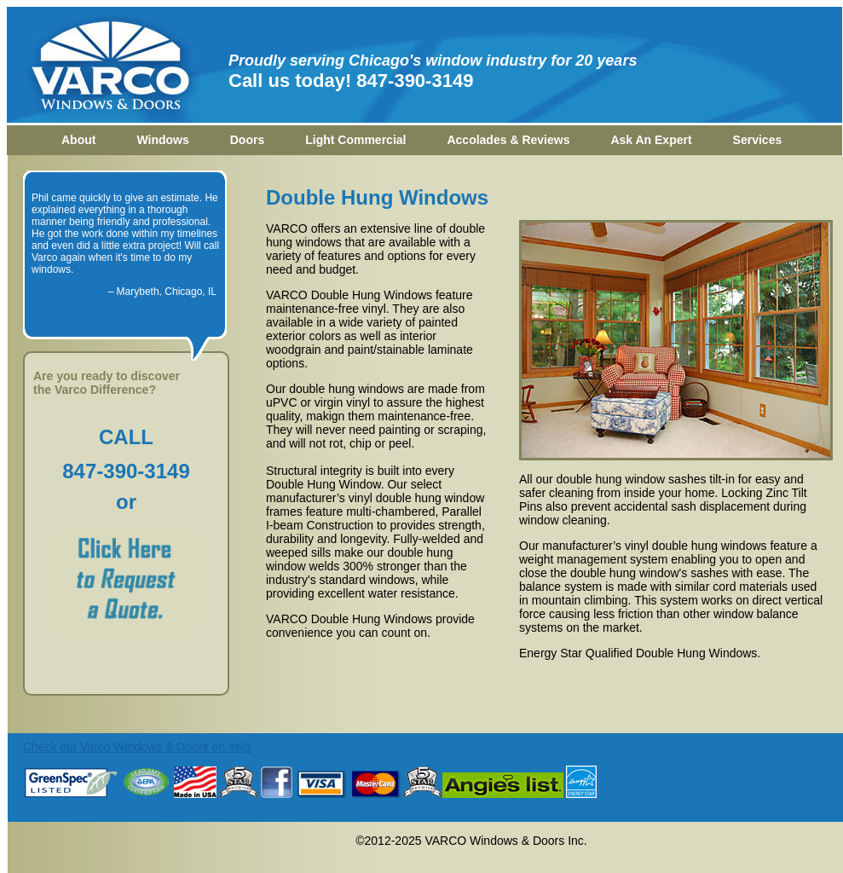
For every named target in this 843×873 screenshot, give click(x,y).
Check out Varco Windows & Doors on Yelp (137, 747)
